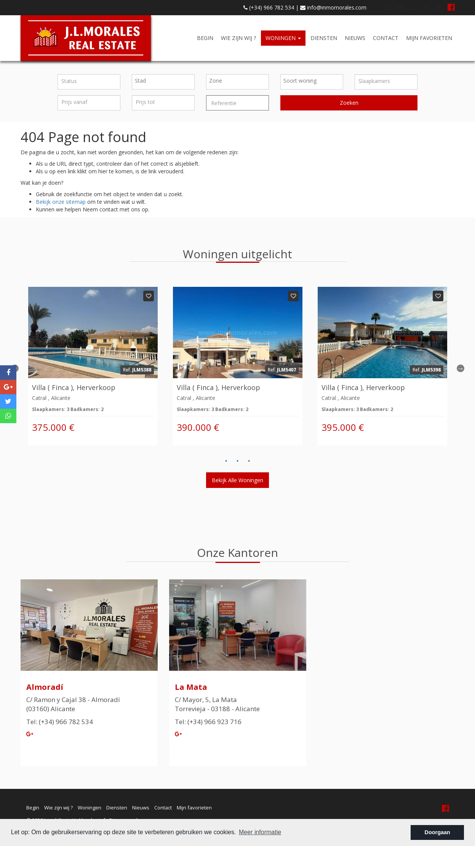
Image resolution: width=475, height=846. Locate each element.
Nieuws (355, 38)
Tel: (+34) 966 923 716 (208, 721)
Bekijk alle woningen (237, 480)
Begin (205, 38)
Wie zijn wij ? (238, 38)
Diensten (323, 38)
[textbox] (165, 81)
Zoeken (349, 102)
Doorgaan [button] (437, 832)
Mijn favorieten (429, 38)
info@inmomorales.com (333, 7)
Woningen (283, 38)
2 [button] (237, 461)
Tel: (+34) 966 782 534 (59, 721)
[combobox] (163, 82)
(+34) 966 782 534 (268, 7)
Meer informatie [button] (260, 832)
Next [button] (460, 368)
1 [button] (226, 461)
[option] (93, 366)
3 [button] (249, 461)
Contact (385, 38)
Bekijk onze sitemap (61, 201)
